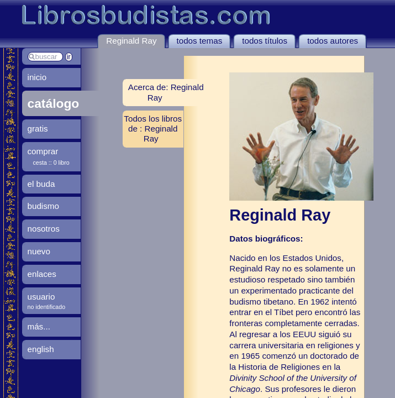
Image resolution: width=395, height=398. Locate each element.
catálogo (54, 103)
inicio (37, 77)
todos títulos (264, 40)
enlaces (42, 274)
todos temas (200, 40)
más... (39, 326)
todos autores (332, 40)
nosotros (44, 228)
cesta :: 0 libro (51, 162)
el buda (41, 183)
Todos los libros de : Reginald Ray (153, 128)
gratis (38, 128)
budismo (43, 206)
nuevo (39, 251)
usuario (41, 296)
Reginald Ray (131, 40)
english (41, 349)
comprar (43, 151)
